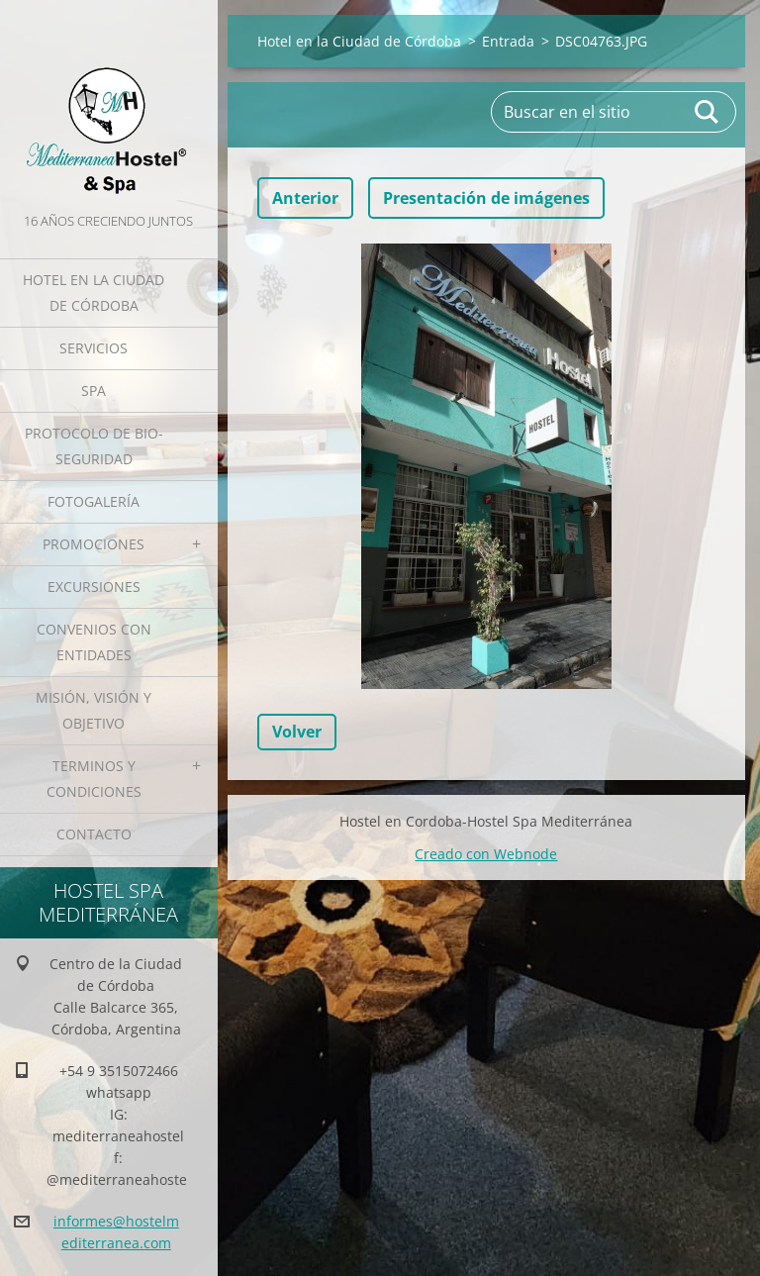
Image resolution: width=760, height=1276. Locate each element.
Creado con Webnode (486, 853)
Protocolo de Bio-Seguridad (94, 446)
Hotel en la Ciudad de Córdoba (93, 292)
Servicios (93, 348)
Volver (297, 731)
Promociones (93, 544)
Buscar (707, 112)
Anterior (305, 198)
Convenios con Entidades (94, 642)
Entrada (508, 41)
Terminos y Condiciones (94, 778)
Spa (93, 390)
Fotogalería (94, 501)
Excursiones (94, 586)
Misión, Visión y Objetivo (93, 710)
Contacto (94, 834)
